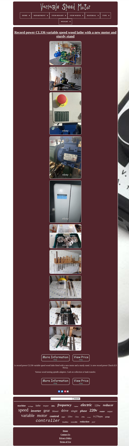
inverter (36, 410)
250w (83, 417)
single (74, 410)
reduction (84, 421)
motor (42, 415)
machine (22, 405)
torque (89, 417)
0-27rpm (30, 406)
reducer (108, 405)
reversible (74, 422)
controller (48, 420)
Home (65, 431)
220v (93, 410)
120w (97, 405)
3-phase (76, 406)
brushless (65, 422)
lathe (38, 405)
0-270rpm (98, 416)
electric (86, 405)
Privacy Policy (65, 438)
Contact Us (65, 435)
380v (53, 406)
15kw (77, 417)
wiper (63, 417)
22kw (70, 416)
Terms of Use (65, 442)
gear (47, 410)
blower (55, 411)
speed (23, 410)
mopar (46, 406)
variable (27, 415)
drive (65, 410)
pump (107, 417)
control (54, 416)
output (109, 411)
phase (83, 410)
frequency (65, 405)
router (102, 411)
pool (93, 422)
